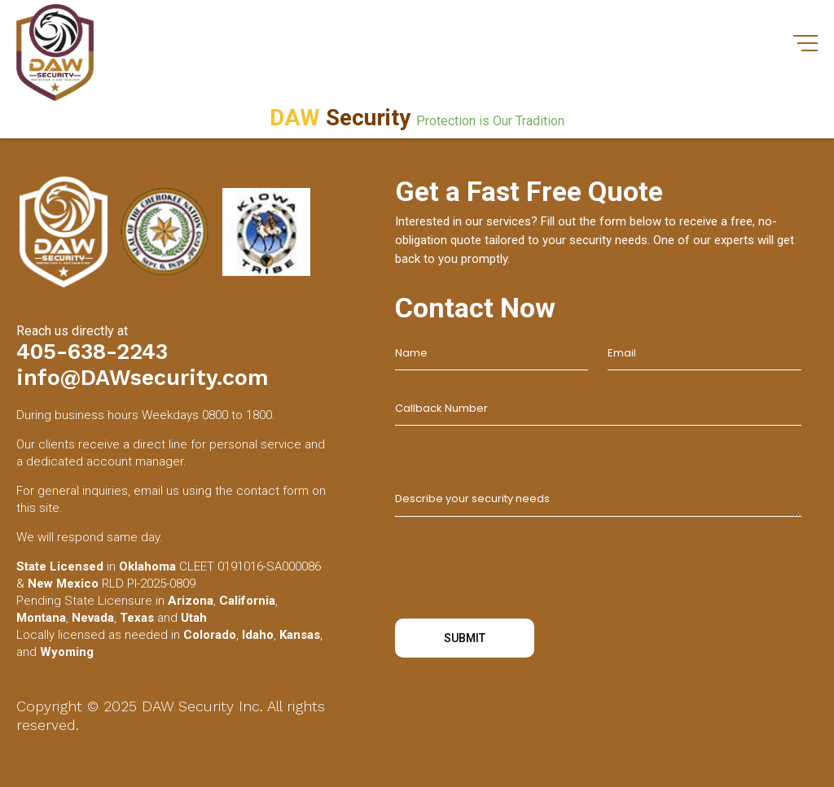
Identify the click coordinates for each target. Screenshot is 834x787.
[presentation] (519, 570)
